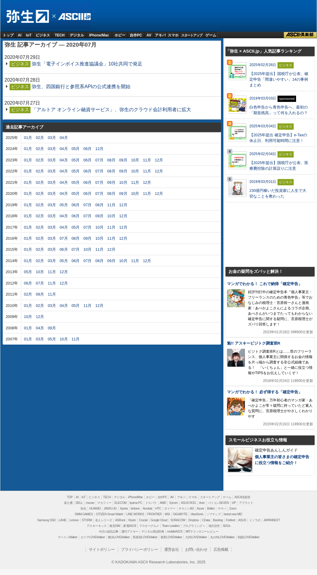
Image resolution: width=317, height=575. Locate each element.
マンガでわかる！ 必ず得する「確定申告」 (264, 392)
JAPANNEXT (271, 520)
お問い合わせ (196, 549)
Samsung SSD (46, 520)
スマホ (173, 35)
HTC (158, 508)
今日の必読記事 (108, 531)
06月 (87, 148)
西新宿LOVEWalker (145, 537)
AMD (163, 502)
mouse (90, 502)
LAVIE (62, 520)
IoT (28, 35)
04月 (64, 137)
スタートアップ (191, 35)
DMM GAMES (84, 514)
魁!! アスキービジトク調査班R (253, 343)
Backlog (218, 520)
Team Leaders (171, 525)
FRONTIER (154, 514)
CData (206, 520)
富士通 (68, 502)
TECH (60, 35)
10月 (135, 160)
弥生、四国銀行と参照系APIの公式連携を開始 (81, 86)
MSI (167, 514)
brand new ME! (233, 514)
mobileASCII (174, 531)
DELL (79, 502)
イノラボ (254, 520)
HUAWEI (95, 508)
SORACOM (177, 520)
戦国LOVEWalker (248, 537)
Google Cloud (158, 520)
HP (234, 502)
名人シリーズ (103, 520)
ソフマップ (213, 514)
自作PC (136, 35)
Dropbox (193, 520)
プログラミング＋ (194, 525)
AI (20, 35)
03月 (52, 137)
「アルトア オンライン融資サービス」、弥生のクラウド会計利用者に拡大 (111, 109)
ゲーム (210, 35)
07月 (99, 160)
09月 (123, 160)
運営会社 (171, 549)
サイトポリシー (102, 549)
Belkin (211, 508)
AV (149, 35)
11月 (147, 160)
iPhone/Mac (99, 35)
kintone (135, 508)
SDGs (226, 525)
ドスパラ (151, 502)
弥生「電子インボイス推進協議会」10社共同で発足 (87, 63)
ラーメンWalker (67, 537)
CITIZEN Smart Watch (109, 514)
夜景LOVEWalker (171, 537)
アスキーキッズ (96, 525)
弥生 (27, 16)
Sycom (173, 502)
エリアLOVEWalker (92, 537)
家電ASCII (129, 525)
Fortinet (230, 520)
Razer (132, 520)
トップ (8, 35)
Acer (202, 502)
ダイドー (170, 508)
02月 (40, 137)
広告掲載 (221, 549)
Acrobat (147, 508)
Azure (200, 508)
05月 (75, 148)
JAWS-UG (110, 508)
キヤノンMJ (186, 508)
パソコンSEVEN (218, 502)
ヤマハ (222, 508)
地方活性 (214, 525)
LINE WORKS (135, 514)
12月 (99, 148)
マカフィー (104, 502)
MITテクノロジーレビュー (201, 531)
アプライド (246, 502)
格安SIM (114, 525)
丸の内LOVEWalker (222, 537)
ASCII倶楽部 (300, 35)
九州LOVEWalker (196, 537)
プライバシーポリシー (139, 549)
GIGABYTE (180, 514)
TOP (70, 497)
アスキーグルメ (149, 525)
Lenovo (74, 520)
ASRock (120, 520)
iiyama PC (136, 502)
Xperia (123, 508)
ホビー (120, 35)
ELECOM (121, 502)
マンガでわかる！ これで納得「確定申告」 (264, 284)
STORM (87, 520)
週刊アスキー (129, 531)
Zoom (232, 508)
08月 (111, 160)
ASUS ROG (188, 502)
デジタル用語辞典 (152, 531)
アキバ (160, 35)
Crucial (143, 520)
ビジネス (43, 35)
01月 (28, 137)
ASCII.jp (73, 16)
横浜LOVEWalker (118, 537)
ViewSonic (196, 514)
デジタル (77, 35)
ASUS (242, 520)
